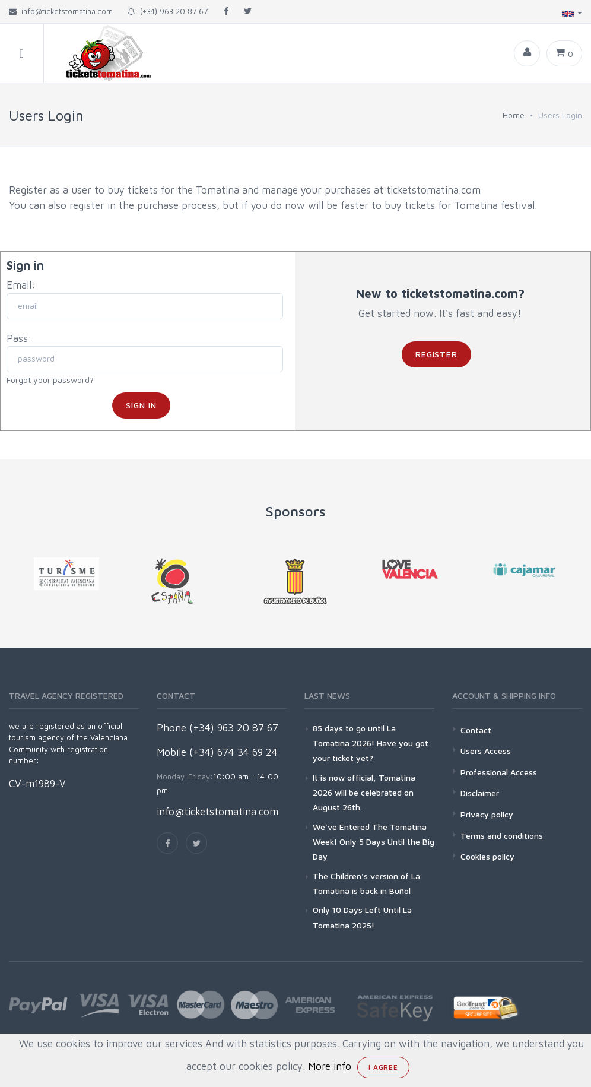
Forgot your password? (50, 380)
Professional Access (498, 772)
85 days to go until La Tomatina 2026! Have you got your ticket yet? (370, 743)
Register (436, 354)
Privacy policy (486, 814)
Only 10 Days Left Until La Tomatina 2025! (362, 917)
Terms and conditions (501, 836)
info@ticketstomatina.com (217, 811)
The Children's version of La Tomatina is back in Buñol (366, 883)
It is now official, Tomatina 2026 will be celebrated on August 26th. (364, 792)
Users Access (485, 751)
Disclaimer (479, 793)
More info (329, 1066)
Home (514, 115)
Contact (475, 730)
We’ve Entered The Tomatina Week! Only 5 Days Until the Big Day (373, 841)
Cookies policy (487, 856)
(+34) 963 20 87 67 (168, 11)
